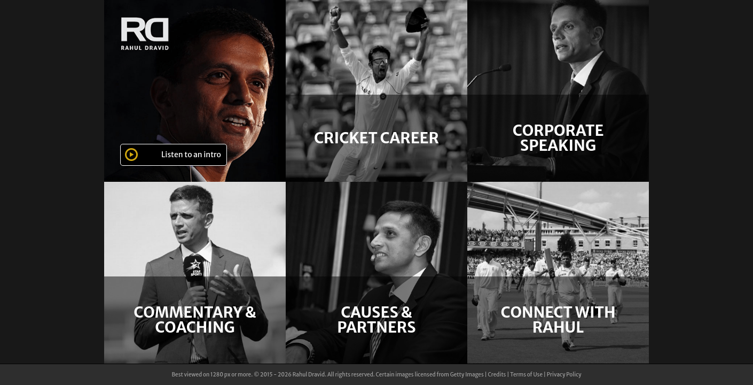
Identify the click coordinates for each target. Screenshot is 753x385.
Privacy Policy (564, 374)
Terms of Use (526, 374)
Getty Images (467, 374)
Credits (497, 374)
